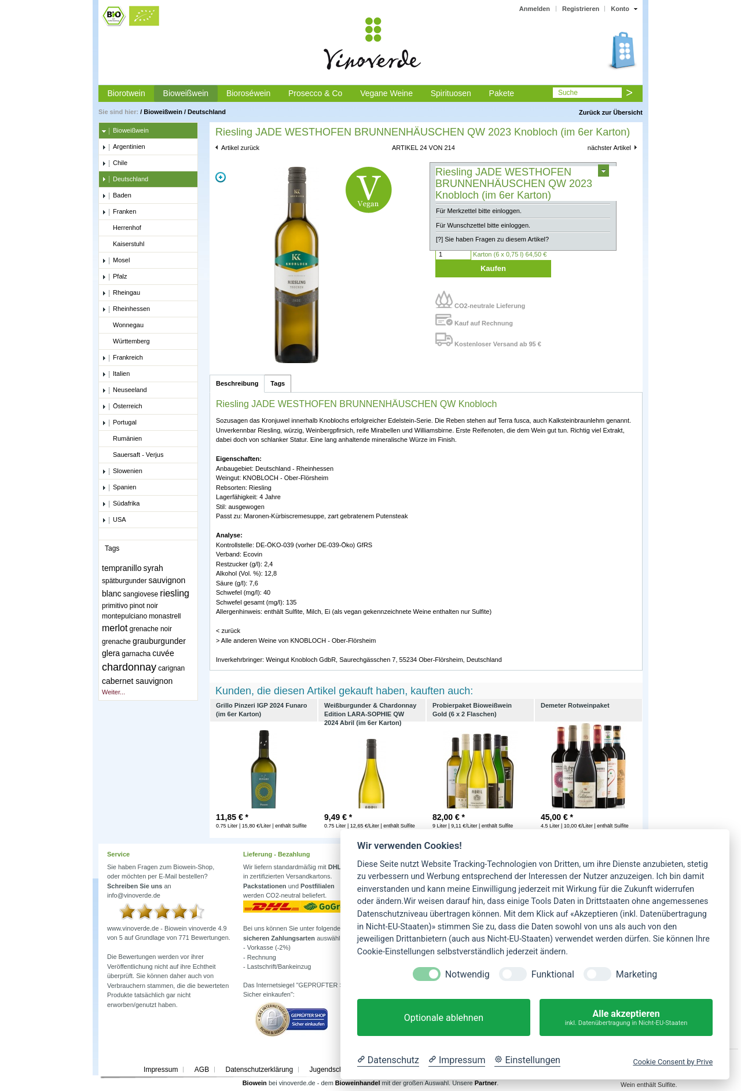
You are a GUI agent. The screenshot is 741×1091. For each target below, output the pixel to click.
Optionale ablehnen (443, 1017)
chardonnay (129, 667)
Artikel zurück (240, 147)
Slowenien (122, 471)
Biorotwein (126, 93)
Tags (277, 383)
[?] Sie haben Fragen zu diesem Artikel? (492, 239)
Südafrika (121, 504)
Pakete (502, 93)
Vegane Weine (386, 93)
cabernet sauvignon (137, 681)
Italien (116, 374)
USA (114, 520)
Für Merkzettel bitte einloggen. (479, 210)
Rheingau (121, 293)
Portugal (119, 423)
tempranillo (121, 568)
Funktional (552, 974)
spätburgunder (124, 581)
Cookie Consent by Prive (673, 1061)
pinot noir (144, 606)
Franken (119, 212)
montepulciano (124, 616)
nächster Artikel (609, 147)
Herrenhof (121, 228)
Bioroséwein (248, 93)
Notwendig (467, 974)
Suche (568, 93)
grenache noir (151, 629)
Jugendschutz (331, 1070)
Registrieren (580, 8)
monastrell (165, 616)
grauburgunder (159, 641)
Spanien (119, 488)
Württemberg (126, 342)
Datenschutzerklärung (259, 1070)
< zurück (228, 630)
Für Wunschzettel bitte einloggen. (483, 225)
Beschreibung (237, 383)
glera (111, 653)
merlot (114, 628)
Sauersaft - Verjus (132, 455)
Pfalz (114, 277)
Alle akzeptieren (626, 1017)
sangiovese (141, 594)
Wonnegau (123, 325)
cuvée (163, 653)
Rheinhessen (126, 309)
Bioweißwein (186, 93)
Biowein (255, 1082)
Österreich (122, 406)
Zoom (220, 177)
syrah (153, 568)
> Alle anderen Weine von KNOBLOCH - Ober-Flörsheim (296, 640)
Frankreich (122, 358)
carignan (171, 668)
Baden (116, 196)
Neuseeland (124, 390)
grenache (116, 642)
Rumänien (122, 439)
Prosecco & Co (315, 93)
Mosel (116, 261)
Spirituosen (451, 93)
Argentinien (123, 147)
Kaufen (493, 268)
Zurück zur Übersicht (611, 112)
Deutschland (207, 111)
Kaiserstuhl (123, 244)
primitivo (115, 606)
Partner (486, 1082)
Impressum (161, 1070)
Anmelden (534, 8)
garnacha (136, 654)
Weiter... (113, 692)
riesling (174, 593)
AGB (202, 1070)
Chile (114, 163)
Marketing (636, 974)
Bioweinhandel (357, 1082)
